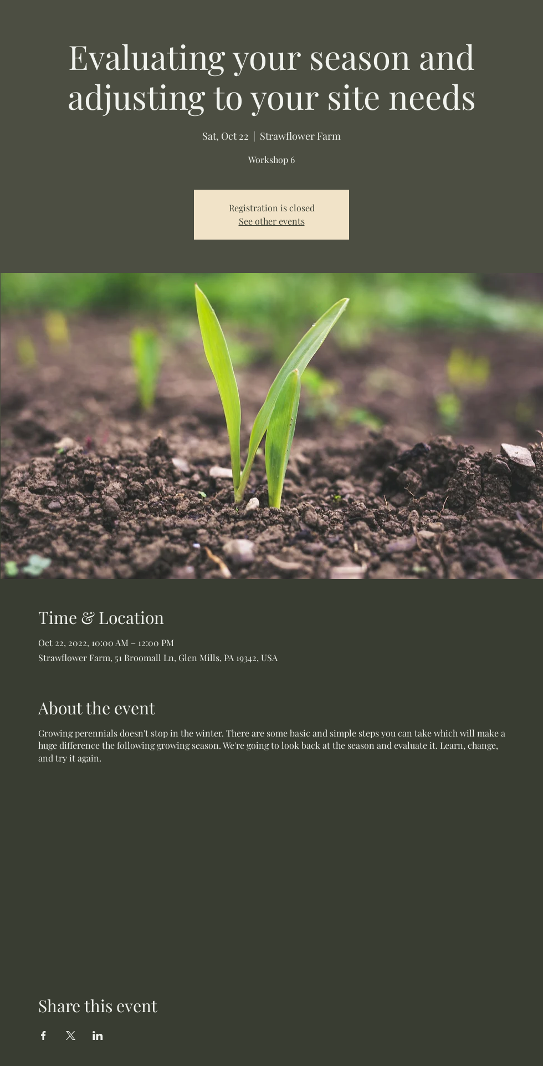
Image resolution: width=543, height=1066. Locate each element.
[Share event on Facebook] (43, 1035)
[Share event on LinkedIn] (98, 1035)
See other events (272, 221)
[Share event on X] (70, 1035)
